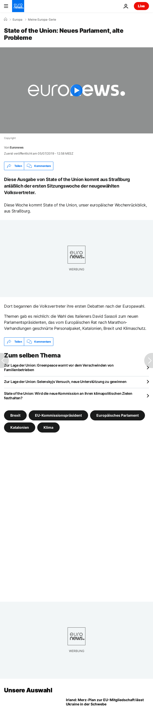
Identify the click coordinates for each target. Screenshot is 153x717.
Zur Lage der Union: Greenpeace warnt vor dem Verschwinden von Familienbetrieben (59, 367)
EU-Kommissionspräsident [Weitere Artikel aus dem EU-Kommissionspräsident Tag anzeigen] (58, 415)
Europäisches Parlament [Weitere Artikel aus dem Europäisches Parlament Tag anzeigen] (117, 415)
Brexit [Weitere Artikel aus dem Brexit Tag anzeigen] (15, 415)
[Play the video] (76, 90)
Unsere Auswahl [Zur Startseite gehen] (28, 690)
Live (141, 6)
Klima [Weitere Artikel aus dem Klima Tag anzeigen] (48, 427)
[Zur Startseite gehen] (18, 6)
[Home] (5, 19)
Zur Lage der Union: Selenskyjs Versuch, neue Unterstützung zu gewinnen (65, 381)
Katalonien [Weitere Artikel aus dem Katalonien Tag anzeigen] (19, 427)
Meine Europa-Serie (42, 19)
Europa (17, 19)
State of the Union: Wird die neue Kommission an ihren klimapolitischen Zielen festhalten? (68, 395)
